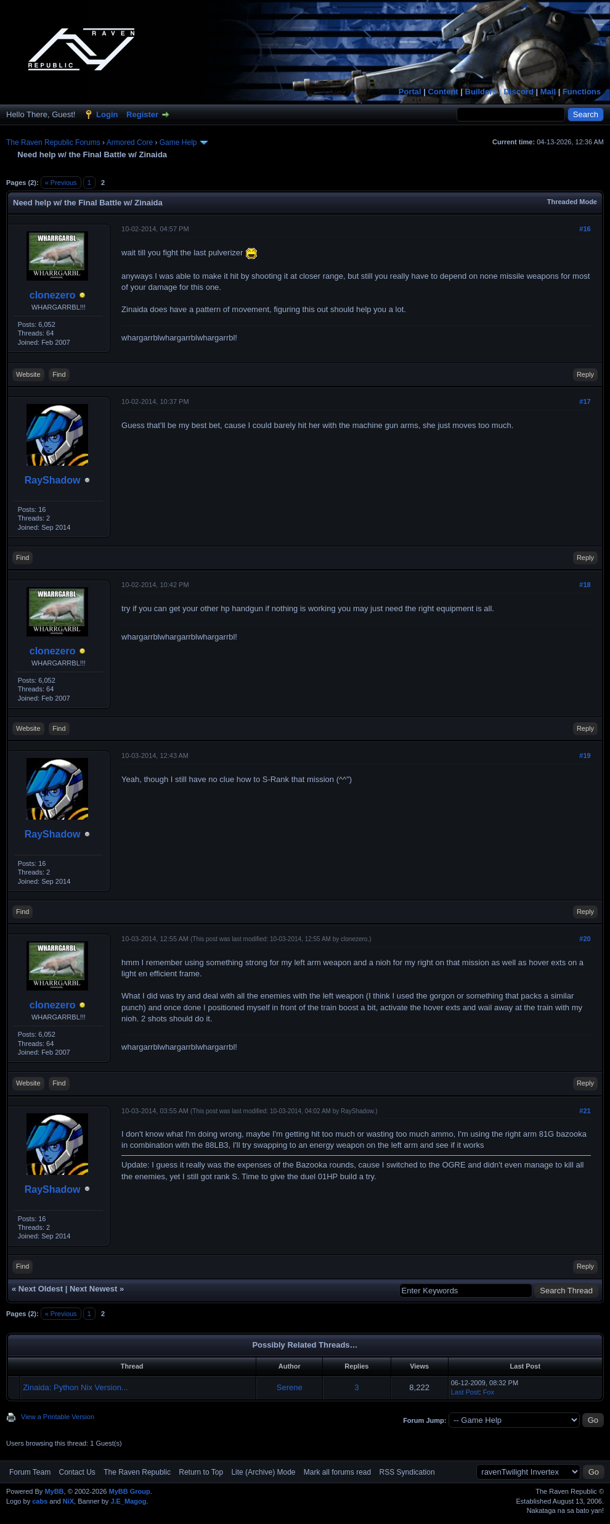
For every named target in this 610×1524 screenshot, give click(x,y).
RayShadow (53, 480)
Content (443, 91)
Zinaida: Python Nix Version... (75, 1387)
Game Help (178, 142)
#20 (584, 938)
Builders (481, 91)
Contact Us (77, 1472)
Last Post (465, 1392)
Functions (582, 91)
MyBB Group (129, 1491)
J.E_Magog (128, 1501)
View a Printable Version (57, 1416)
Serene (290, 1387)
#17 (584, 401)
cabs (39, 1501)
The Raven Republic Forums (53, 142)
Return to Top (201, 1472)
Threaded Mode (572, 201)
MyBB (53, 1491)
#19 (584, 755)
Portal (410, 91)
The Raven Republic (137, 1472)
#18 (584, 584)
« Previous (61, 182)
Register (142, 114)
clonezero (53, 295)
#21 (584, 1110)
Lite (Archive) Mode (263, 1472)
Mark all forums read (337, 1472)
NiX (68, 1501)
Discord (518, 91)
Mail (548, 91)
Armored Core (130, 142)
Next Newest (93, 1288)
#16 (584, 229)
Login (107, 114)
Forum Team (30, 1472)
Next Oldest (40, 1288)
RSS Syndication (407, 1472)
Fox (488, 1392)
